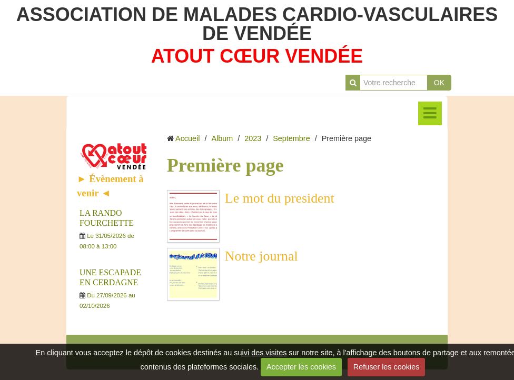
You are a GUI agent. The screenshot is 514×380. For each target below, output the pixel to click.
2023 (252, 138)
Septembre (291, 138)
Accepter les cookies (301, 367)
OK (439, 82)
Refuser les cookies (386, 367)
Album (222, 138)
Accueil (187, 138)
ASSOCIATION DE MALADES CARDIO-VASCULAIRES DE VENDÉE (257, 24)
